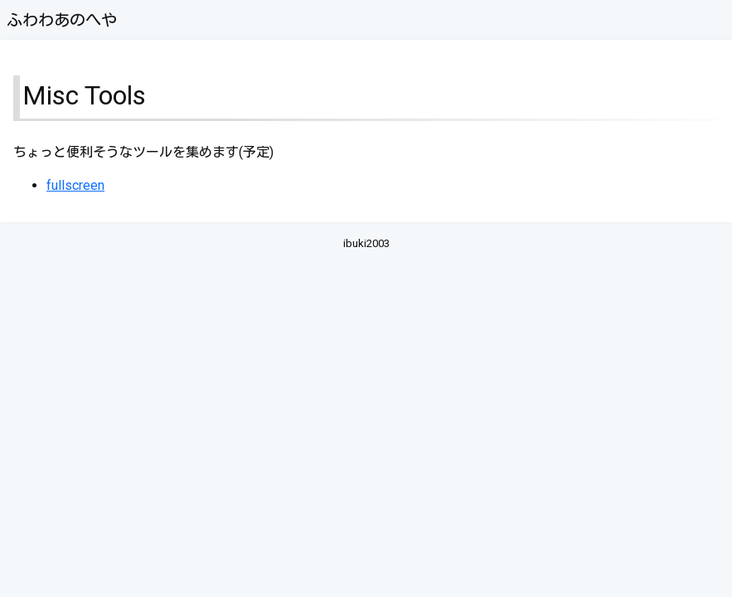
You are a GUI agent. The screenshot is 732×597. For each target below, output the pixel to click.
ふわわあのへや (62, 20)
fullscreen (75, 185)
